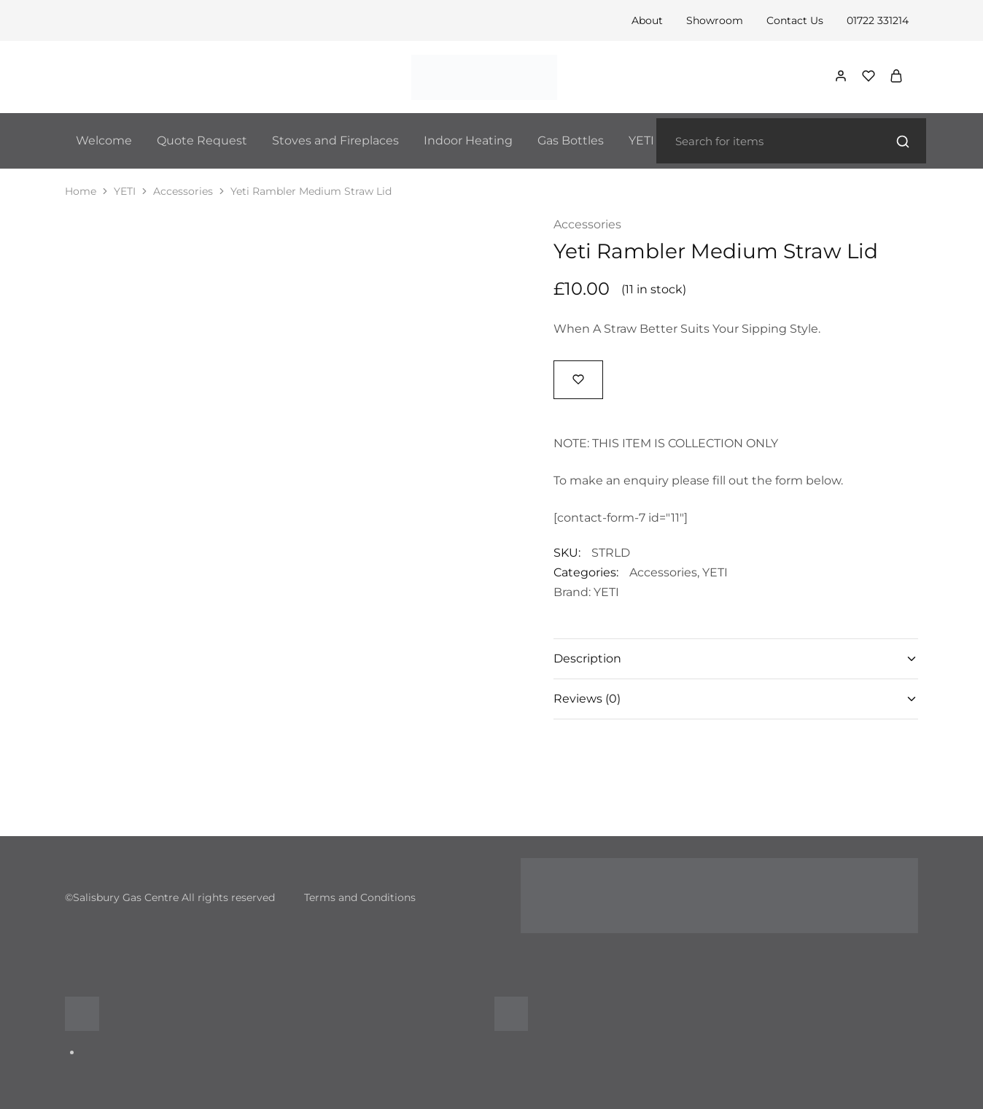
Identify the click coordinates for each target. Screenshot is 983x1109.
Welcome (104, 140)
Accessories (183, 191)
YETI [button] (641, 140)
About (647, 20)
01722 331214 (878, 20)
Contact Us (794, 20)
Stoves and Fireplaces (335, 140)
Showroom (714, 20)
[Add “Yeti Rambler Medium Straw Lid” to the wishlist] (578, 379)
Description (735, 658)
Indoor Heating (468, 140)
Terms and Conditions (360, 897)
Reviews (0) (735, 699)
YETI (125, 191)
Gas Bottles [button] (570, 140)
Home (80, 191)
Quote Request (202, 140)
